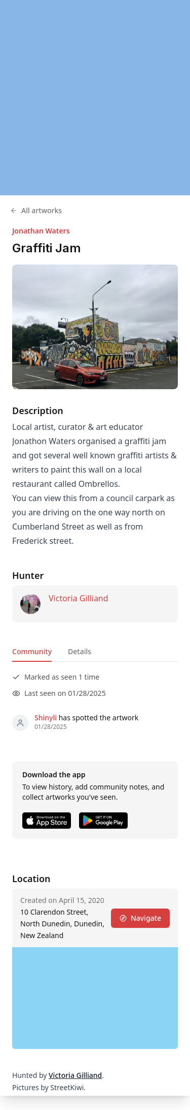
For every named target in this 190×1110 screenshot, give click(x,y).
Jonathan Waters (41, 231)
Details (79, 651)
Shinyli (45, 717)
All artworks (36, 210)
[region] (95, 97)
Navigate (140, 918)
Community (32, 651)
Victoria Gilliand (78, 598)
